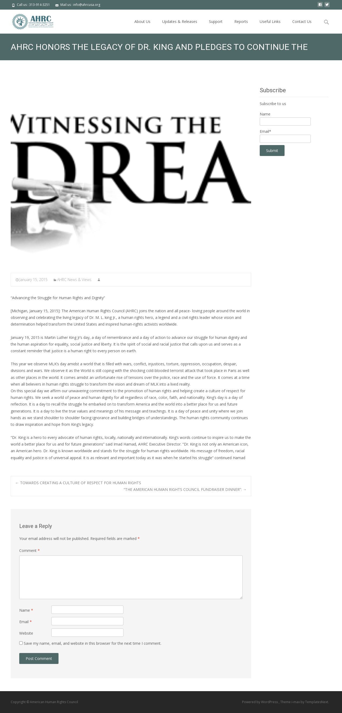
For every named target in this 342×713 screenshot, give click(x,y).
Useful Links (270, 21)
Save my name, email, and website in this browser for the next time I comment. (92, 643)
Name (26, 610)
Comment (29, 550)
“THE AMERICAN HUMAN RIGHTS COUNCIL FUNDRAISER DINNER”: (185, 489)
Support (216, 21)
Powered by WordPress (260, 702)
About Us (142, 21)
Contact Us (302, 21)
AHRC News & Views (74, 279)
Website (26, 633)
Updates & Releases (179, 21)
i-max (296, 702)
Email (25, 621)
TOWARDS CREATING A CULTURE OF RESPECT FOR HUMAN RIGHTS (78, 482)
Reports (241, 21)
